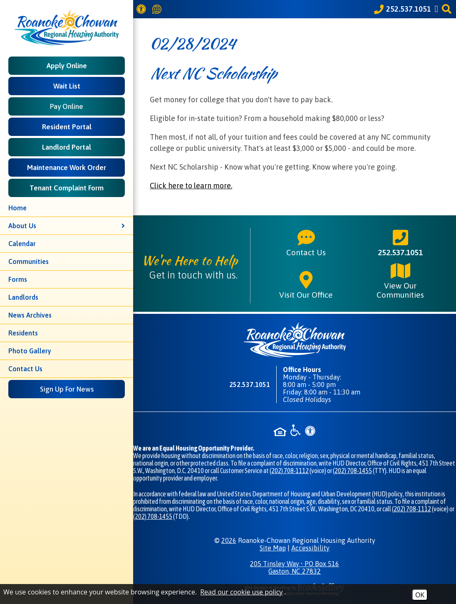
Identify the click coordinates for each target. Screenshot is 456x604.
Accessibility (310, 548)
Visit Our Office (306, 284)
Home (17, 208)
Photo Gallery (29, 351)
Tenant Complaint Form (67, 188)
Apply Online (67, 66)
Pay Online (66, 106)
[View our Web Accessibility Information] (142, 9)
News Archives (30, 315)
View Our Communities (400, 280)
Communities (28, 261)
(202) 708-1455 (352, 470)
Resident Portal (67, 127)
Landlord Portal (66, 147)
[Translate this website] (158, 9)
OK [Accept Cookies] (419, 594)
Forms (17, 279)
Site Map (273, 548)
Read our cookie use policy (241, 592)
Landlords (23, 297)
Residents (23, 333)
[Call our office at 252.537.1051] (403, 9)
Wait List (66, 86)
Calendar (22, 243)
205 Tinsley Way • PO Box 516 (294, 567)
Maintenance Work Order (66, 167)
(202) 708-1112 (289, 470)
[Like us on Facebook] (438, 9)
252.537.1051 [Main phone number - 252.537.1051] (400, 242)
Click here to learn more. (191, 185)
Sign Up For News (67, 389)
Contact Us (25, 368)
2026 (228, 540)
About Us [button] (66, 225)
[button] (448, 9)
